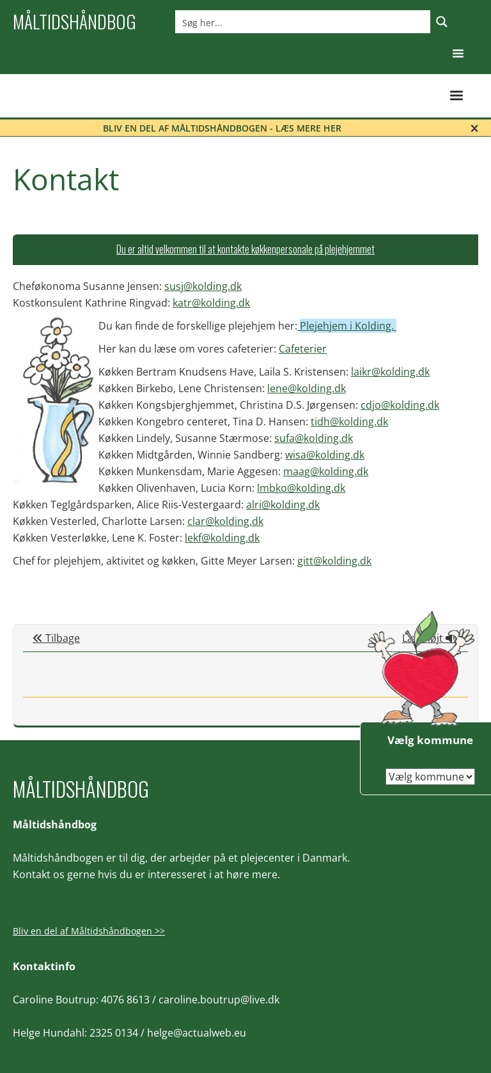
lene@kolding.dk (306, 388)
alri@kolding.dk (283, 505)
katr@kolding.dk (211, 303)
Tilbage (56, 638)
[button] (458, 54)
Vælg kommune (430, 740)
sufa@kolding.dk (313, 438)
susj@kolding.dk (203, 286)
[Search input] (303, 22)
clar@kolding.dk (225, 521)
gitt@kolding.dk (334, 561)
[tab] (245, 249)
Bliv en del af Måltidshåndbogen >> (89, 931)
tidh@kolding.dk (349, 422)
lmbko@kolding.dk (301, 488)
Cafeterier (303, 349)
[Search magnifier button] (441, 21)
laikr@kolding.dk (390, 372)
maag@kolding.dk (325, 471)
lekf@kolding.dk (222, 538)
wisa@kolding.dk (324, 455)
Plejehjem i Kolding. (348, 326)
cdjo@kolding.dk (400, 405)
